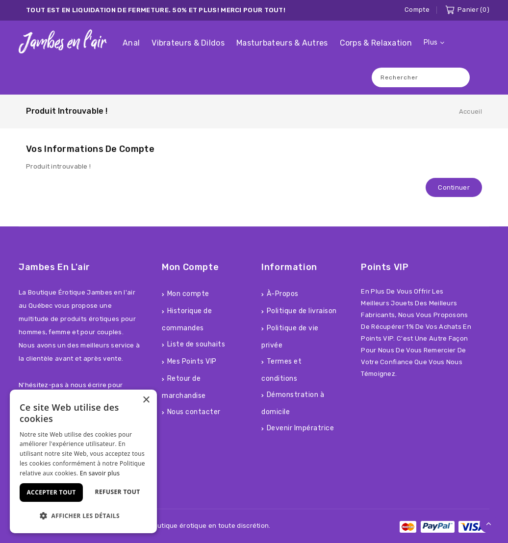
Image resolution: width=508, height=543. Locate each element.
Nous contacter (194, 412)
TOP (489, 524)
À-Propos (283, 294)
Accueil (470, 111)
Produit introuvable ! (66, 111)
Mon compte (188, 294)
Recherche (457, 77)
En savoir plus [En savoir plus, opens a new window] (100, 473)
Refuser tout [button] (117, 492)
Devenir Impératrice (300, 428)
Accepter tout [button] (51, 492)
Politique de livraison (302, 311)
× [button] (146, 400)
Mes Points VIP (192, 361)
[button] (83, 515)
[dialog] (83, 461)
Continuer (454, 187)
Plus (430, 42)
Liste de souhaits (196, 344)
